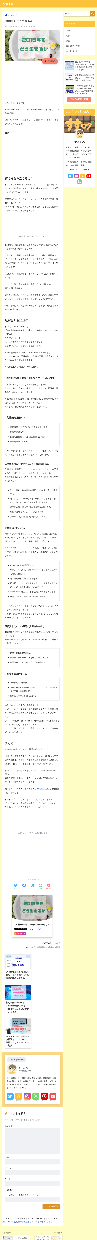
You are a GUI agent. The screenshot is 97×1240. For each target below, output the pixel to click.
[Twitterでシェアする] (16, 887)
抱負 (51, 947)
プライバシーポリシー (61, 1234)
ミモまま (8, 3)
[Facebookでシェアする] (24, 887)
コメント (9, 1095)
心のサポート (72, 51)
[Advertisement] (32, 82)
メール (8, 1137)
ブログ (57, 943)
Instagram (27, 1069)
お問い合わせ (33, 1234)
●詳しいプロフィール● (79, 170)
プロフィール (45, 1234)
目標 (58, 947)
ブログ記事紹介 (39, 947)
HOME (48, 1228)
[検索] (92, 13)
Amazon (18, 1069)
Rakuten (44, 1069)
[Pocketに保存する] (48, 887)
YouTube (53, 1069)
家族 (68, 41)
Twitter (10, 1069)
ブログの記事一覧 (79, 99)
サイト (8, 1148)
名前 (7, 1126)
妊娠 (68, 36)
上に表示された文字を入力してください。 (23, 1164)
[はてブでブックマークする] (32, 887)
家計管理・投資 (73, 46)
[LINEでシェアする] (40, 887)
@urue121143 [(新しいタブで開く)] (42, 789)
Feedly (36, 1069)
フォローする (35, 929)
